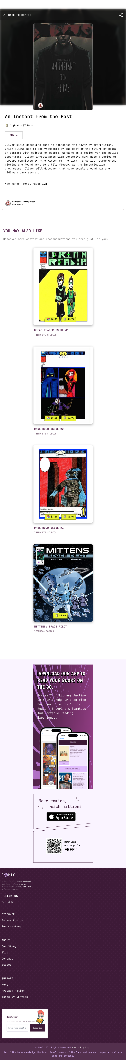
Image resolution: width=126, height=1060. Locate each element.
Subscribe (37, 1028)
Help (5, 984)
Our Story (9, 946)
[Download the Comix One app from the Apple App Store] (61, 816)
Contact (7, 958)
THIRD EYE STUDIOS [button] (45, 334)
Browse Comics (12, 920)
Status (6, 964)
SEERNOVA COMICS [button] (44, 631)
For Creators (11, 926)
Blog (5, 952)
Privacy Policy (13, 990)
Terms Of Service (15, 997)
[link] (63, 286)
